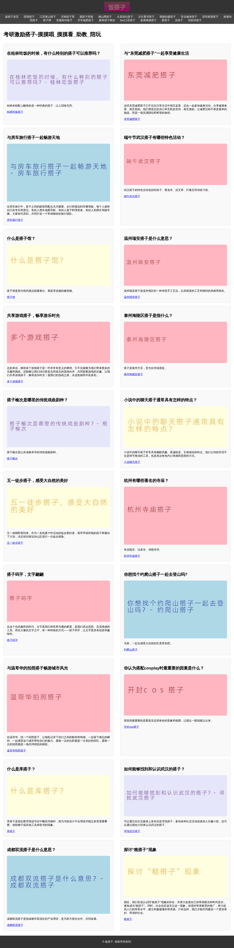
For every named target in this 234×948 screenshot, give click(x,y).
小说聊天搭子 (132, 462)
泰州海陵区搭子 (133, 374)
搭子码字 (12, 640)
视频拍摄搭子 (167, 16)
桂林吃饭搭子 (15, 111)
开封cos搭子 (131, 726)
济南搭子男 (68, 16)
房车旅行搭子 (15, 220)
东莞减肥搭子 (132, 119)
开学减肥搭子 (86, 20)
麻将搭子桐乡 (107, 20)
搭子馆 (11, 297)
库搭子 (11, 831)
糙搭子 (128, 919)
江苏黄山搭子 (48, 16)
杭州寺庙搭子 (132, 555)
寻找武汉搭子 (132, 831)
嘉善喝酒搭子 (148, 20)
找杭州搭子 (195, 20)
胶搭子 (166, 20)
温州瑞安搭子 (132, 297)
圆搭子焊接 (86, 16)
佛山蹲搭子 (105, 16)
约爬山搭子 (130, 649)
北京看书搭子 (146, 16)
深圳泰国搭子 (210, 16)
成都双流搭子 (15, 925)
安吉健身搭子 (189, 16)
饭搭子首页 (12, 16)
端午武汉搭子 (132, 196)
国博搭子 (29, 16)
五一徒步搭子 (15, 542)
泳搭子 (179, 20)
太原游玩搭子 (125, 16)
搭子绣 (47, 20)
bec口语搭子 (127, 20)
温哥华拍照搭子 (16, 750)
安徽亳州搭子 (64, 20)
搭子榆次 (12, 458)
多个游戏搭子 (15, 381)
